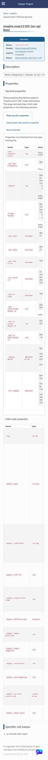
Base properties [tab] (13, 130)
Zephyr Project (25, 4)
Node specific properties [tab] (17, 116)
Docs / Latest (9, 13)
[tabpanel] (24, 274)
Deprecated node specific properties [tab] (22, 123)
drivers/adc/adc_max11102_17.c (27, 58)
